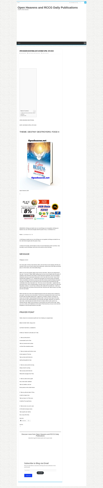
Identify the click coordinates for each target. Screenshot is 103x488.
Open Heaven (30, 53)
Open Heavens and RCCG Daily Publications (48, 7)
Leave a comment (45, 53)
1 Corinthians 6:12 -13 (28, 234)
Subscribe (40, 472)
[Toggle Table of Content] (33, 111)
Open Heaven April (37, 53)
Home (18, 2)
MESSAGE (22, 114)
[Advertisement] (61, 25)
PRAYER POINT (23, 115)
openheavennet (23, 53)
